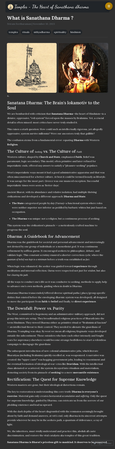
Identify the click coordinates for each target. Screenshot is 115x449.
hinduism (75, 32)
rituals (25, 32)
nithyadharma (42, 32)
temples (13, 32)
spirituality (60, 32)
